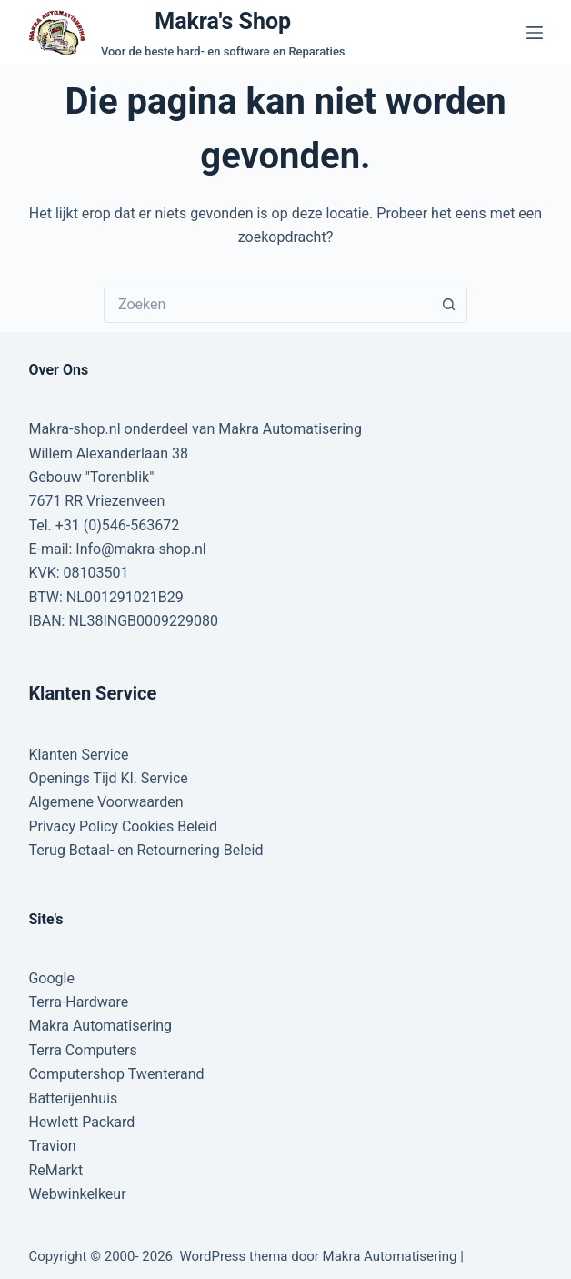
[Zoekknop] (449, 305)
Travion (51, 1145)
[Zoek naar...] (267, 305)
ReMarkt (55, 1170)
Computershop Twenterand (116, 1074)
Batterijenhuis (72, 1098)
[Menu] (534, 33)
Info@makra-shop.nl (140, 549)
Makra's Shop (223, 21)
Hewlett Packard (81, 1122)
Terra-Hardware (78, 1002)
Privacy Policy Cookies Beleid (122, 826)
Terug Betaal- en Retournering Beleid (145, 850)
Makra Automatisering (100, 1025)
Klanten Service (78, 754)
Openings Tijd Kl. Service (107, 778)
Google (51, 978)
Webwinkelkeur (76, 1194)
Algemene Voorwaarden (105, 802)
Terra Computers (82, 1050)
